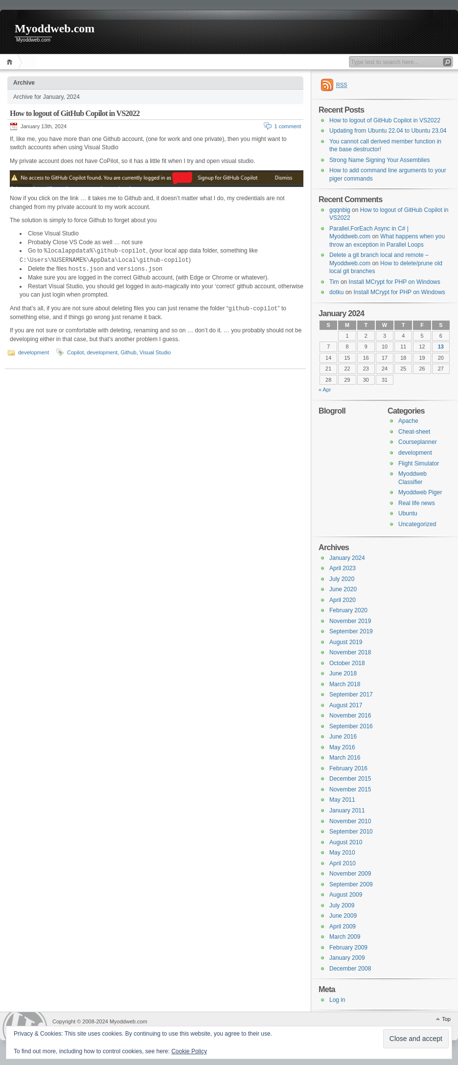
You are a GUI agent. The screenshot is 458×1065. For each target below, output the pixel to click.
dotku (336, 292)
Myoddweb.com (54, 28)
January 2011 (347, 810)
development (33, 352)
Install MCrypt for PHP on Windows (394, 281)
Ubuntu (407, 513)
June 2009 (343, 915)
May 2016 (342, 747)
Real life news (416, 503)
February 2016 (348, 768)
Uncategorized (417, 524)
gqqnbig (339, 210)
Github (129, 352)
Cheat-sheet (414, 431)
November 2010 (350, 821)
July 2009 (341, 905)
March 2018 (344, 684)
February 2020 (348, 610)
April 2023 (342, 568)
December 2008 (350, 968)
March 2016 (344, 757)
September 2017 (351, 694)
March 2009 (344, 936)
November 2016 (350, 715)
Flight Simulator (418, 463)
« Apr (325, 390)
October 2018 (347, 663)
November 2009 (350, 873)
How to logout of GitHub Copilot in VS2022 (74, 113)
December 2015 (350, 778)
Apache (408, 420)
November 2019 (350, 621)
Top (446, 1019)
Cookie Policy (189, 1051)
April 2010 (342, 863)
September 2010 (351, 831)
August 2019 (345, 642)
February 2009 (348, 947)
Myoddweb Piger (420, 492)
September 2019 (351, 631)
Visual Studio (155, 352)
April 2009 (342, 926)
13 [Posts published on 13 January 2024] (441, 346)
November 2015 (350, 789)
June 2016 (343, 736)
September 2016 (351, 726)
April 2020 (342, 600)
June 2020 (343, 589)
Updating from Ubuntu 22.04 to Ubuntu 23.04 (388, 130)
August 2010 (345, 842)
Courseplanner (417, 442)
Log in (337, 999)
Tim (334, 281)
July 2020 (341, 579)
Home (11, 61)
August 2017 (345, 705)
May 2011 (342, 799)
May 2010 (342, 852)
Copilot (75, 352)
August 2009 (345, 894)
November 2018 (350, 652)
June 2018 (343, 673)
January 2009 (347, 957)
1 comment (288, 126)
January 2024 (347, 558)
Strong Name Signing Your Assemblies (379, 160)
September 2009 (351, 884)
